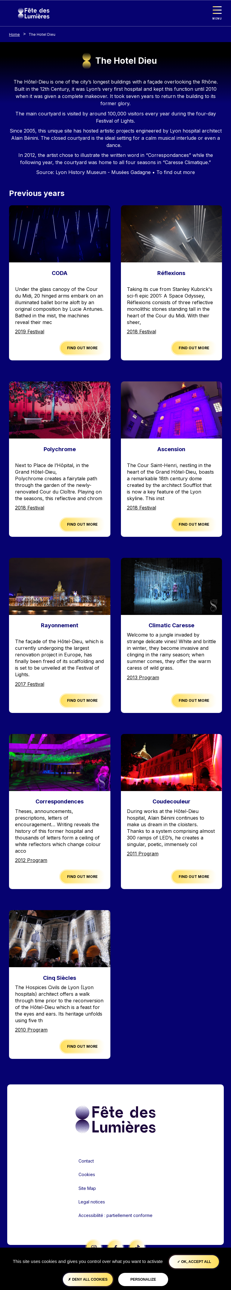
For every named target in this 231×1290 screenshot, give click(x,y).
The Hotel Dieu (42, 34)
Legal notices (92, 1201)
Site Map (87, 1188)
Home (14, 34)
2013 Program (143, 677)
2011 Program (143, 854)
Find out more (82, 348)
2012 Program (31, 860)
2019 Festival (29, 332)
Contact (86, 1160)
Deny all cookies (87, 1279)
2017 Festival (29, 684)
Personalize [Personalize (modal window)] (143, 1279)
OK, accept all (194, 1262)
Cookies (87, 1174)
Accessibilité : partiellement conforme (115, 1215)
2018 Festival (141, 332)
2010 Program (31, 1030)
